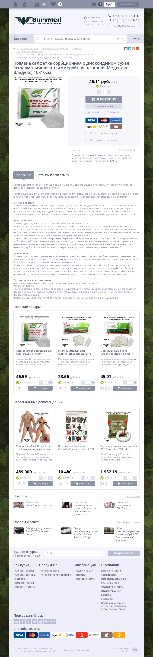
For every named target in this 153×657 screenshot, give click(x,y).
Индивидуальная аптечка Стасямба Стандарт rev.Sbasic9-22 (76, 448)
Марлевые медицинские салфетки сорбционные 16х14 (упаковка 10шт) (74, 353)
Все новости (133, 496)
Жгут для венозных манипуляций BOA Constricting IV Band (118, 448)
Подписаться (123, 553)
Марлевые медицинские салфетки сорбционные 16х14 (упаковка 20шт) (116, 353)
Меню (136, 38)
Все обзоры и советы (128, 522)
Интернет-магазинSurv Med (125, 650)
